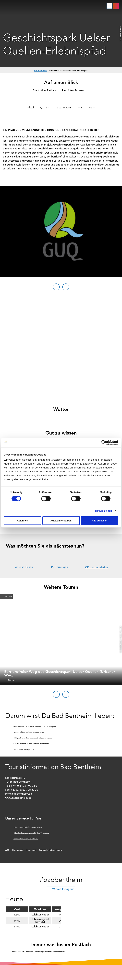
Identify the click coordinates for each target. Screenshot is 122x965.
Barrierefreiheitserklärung (50, 850)
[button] (116, 6)
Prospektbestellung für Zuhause (25, 839)
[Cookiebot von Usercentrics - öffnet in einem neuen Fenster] (103, 442)
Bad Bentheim (40, 70)
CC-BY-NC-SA (121, 645)
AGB (7, 850)
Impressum (31, 850)
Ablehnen (22, 520)
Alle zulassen (99, 520)
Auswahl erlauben (61, 520)
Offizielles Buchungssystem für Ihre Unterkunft (31, 833)
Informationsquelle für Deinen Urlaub (27, 827)
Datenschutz (18, 850)
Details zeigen (103, 510)
